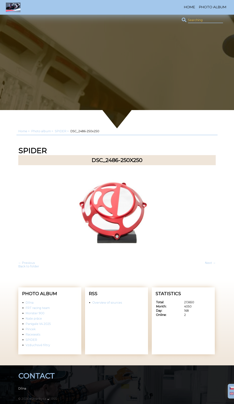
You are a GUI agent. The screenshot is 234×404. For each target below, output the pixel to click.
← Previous (26, 263)
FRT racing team (38, 308)
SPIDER (60, 131)
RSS (54, 399)
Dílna (29, 302)
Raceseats (33, 334)
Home (189, 7)
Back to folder (28, 266)
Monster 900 (35, 313)
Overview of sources (107, 302)
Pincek (31, 329)
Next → (210, 263)
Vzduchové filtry (38, 345)
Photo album (212, 7)
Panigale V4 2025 (38, 324)
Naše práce (34, 318)
